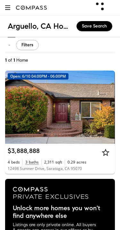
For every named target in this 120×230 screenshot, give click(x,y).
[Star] (105, 152)
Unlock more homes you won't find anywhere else (56, 212)
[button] (7, 7)
